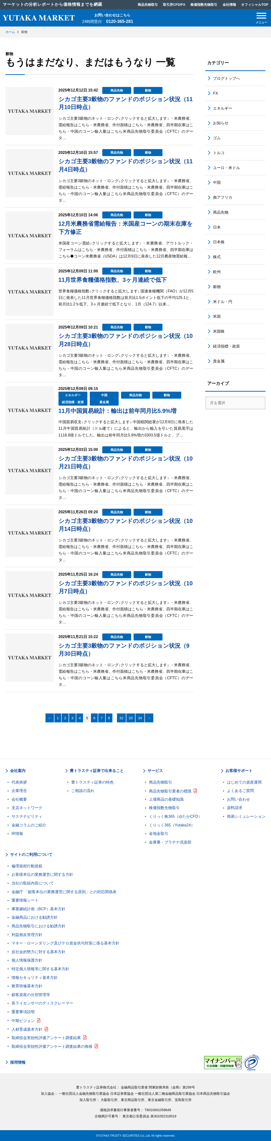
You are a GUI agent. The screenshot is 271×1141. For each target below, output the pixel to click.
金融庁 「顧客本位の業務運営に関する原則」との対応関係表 (64, 892)
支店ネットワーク (27, 808)
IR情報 (17, 833)
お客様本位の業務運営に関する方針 (42, 874)
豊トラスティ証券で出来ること (97, 771)
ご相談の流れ (82, 791)
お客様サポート (239, 771)
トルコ (219, 153)
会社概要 (19, 799)
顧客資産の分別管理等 (31, 995)
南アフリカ (222, 197)
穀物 (148, 90)
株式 (217, 257)
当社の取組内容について (33, 883)
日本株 (219, 242)
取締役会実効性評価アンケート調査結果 (46, 1038)
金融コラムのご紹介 (29, 825)
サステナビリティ (27, 816)
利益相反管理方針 (27, 935)
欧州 (217, 272)
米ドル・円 (222, 302)
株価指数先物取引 (164, 808)
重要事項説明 (23, 1012)
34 (140, 718)
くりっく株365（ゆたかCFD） (175, 816)
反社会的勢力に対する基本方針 (38, 952)
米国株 (219, 331)
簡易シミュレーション (246, 816)
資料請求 (234, 808)
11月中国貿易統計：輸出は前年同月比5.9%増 (117, 411)
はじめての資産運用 (244, 782)
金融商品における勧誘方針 (35, 917)
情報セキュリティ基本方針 (35, 978)
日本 (217, 227)
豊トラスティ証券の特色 (92, 782)
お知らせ (220, 123)
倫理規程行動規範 (27, 866)
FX (215, 93)
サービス (155, 771)
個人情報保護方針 (27, 960)
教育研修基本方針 (27, 986)
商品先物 (116, 90)
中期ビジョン (23, 1021)
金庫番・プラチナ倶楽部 (170, 842)
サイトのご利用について (31, 854)
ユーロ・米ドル (226, 168)
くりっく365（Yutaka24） (171, 825)
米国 (217, 316)
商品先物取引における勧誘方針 (38, 926)
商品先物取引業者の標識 (170, 791)
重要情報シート (25, 900)
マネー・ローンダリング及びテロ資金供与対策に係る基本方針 (65, 943)
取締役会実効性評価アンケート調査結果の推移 (52, 1046)
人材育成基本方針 (27, 1029)
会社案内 (18, 771)
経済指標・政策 (73, 402)
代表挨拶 (19, 782)
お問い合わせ (238, 799)
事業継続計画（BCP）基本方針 (39, 909)
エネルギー (73, 395)
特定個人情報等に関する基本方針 (40, 969)
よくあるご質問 (240, 791)
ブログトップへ (226, 78)
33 (131, 718)
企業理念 (19, 791)
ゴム (217, 138)
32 (121, 718)
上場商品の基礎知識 (166, 799)
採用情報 (18, 1062)
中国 (104, 395)
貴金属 (104, 402)
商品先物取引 (160, 782)
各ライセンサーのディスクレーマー (42, 1003)
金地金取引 (158, 833)
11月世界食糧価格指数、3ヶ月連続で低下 (112, 280)
